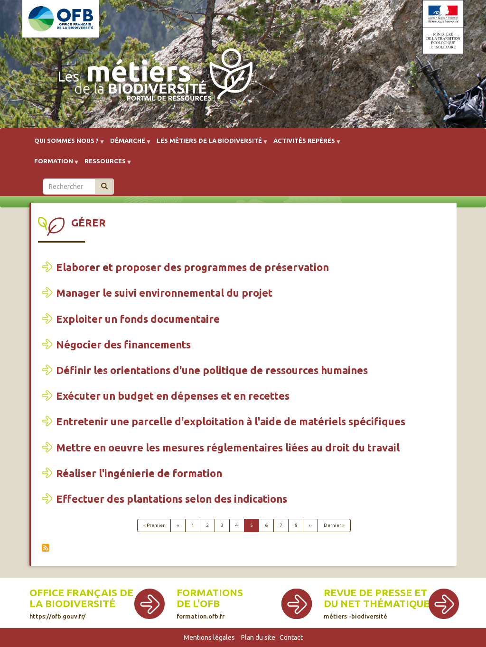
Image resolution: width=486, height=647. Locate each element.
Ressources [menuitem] (105, 164)
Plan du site (258, 637)
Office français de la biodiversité (81, 603)
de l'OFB (198, 603)
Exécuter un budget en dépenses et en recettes (173, 396)
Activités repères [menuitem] (304, 144)
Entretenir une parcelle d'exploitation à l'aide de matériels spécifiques (230, 421)
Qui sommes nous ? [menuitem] (66, 144)
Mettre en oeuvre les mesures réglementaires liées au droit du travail (228, 447)
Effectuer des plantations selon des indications (171, 499)
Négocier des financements (123, 344)
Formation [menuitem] (53, 164)
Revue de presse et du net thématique (377, 603)
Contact (291, 637)
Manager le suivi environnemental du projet (164, 293)
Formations (210, 592)
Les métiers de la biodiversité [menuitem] (209, 144)
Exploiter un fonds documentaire (138, 319)
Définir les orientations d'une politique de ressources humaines (212, 370)
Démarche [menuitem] (127, 144)
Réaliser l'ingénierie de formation (139, 473)
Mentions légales (209, 637)
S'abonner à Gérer (45, 548)
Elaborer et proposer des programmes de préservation (192, 267)
